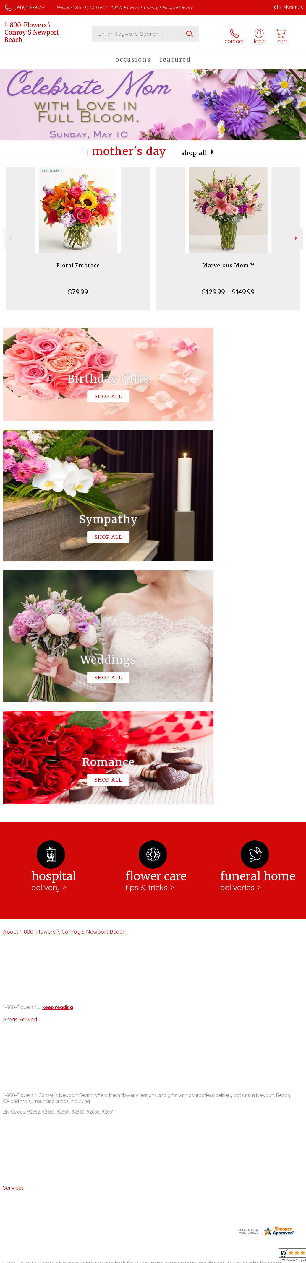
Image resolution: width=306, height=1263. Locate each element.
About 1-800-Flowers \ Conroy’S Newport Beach (64, 685)
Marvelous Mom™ (228, 262)
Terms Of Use (167, 1256)
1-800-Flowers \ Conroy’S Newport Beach (31, 32)
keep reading (57, 761)
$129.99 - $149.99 (228, 288)
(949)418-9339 (29, 7)
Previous (9, 235)
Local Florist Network (244, 1256)
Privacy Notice (202, 1256)
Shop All (194, 149)
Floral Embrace (78, 262)
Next (296, 235)
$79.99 (78, 288)
